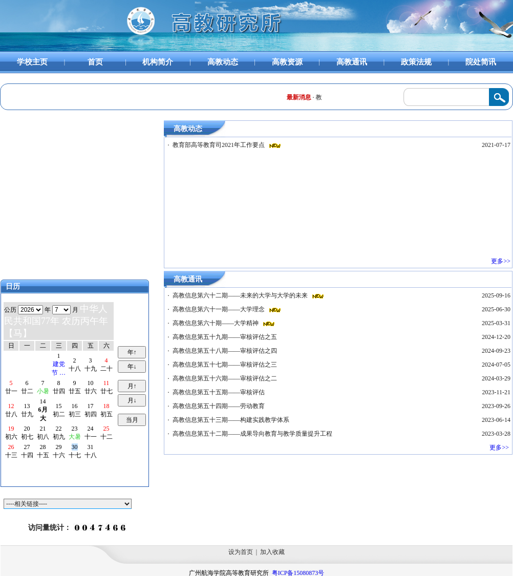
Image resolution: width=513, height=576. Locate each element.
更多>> (501, 261)
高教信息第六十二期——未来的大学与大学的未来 (241, 295)
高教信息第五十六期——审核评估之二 (226, 378)
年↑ (132, 352)
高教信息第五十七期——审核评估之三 (226, 364)
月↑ (132, 386)
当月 (132, 419)
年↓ (132, 366)
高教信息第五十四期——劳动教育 (219, 406)
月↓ (132, 400)
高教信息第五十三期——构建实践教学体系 (232, 419)
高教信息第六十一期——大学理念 (219, 309)
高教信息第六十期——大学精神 (216, 323)
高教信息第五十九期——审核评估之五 (226, 336)
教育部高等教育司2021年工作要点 (219, 144)
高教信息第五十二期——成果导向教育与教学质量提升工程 (253, 433)
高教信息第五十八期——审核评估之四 (226, 350)
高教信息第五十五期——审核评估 (219, 392)
